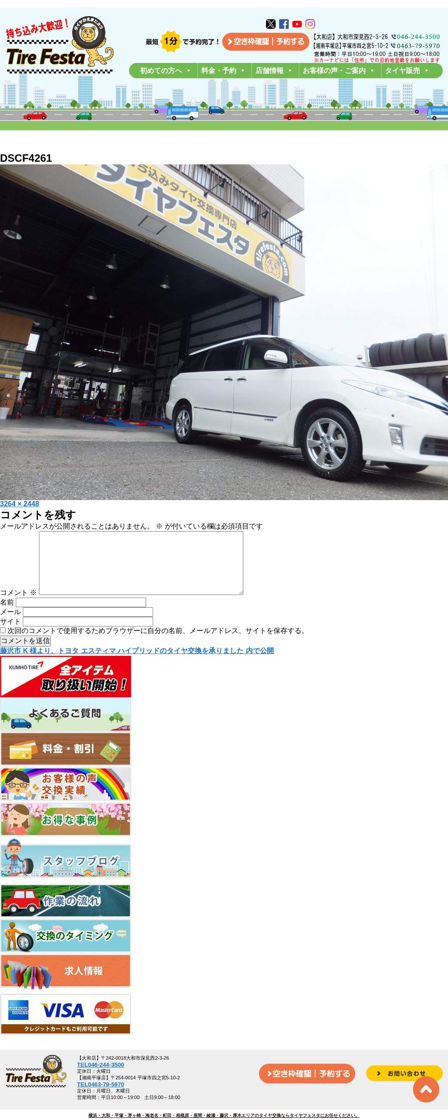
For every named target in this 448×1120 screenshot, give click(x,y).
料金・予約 (223, 70)
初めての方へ (166, 70)
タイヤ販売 (407, 70)
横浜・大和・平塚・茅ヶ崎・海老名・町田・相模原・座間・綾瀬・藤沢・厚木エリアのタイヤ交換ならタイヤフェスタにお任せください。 (224, 1115)
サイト (10, 635)
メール (10, 626)
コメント (18, 606)
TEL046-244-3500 (100, 1064)
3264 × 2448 (19, 504)
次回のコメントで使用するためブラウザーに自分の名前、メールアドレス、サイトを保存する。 (157, 644)
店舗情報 (274, 70)
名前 (7, 616)
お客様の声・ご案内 (339, 70)
